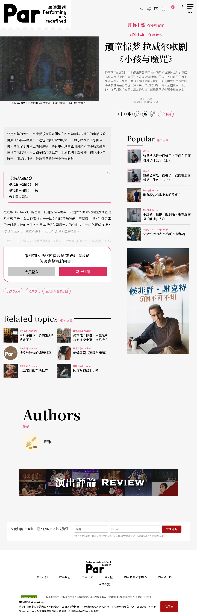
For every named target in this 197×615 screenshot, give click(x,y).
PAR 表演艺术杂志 (98, 567)
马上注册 (83, 271)
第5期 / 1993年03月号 (146, 102)
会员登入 (32, 271)
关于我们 (42, 577)
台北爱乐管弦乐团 (56, 291)
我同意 (169, 606)
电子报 (108, 577)
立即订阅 (171, 529)
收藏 (168, 114)
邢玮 (149, 98)
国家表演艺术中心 (135, 577)
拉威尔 (33, 291)
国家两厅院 (165, 577)
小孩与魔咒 (13, 291)
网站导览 (104, 584)
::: (182, 6)
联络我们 (64, 577)
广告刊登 (87, 577)
